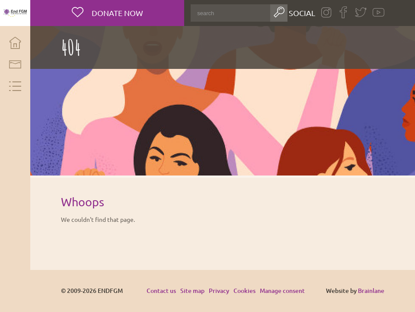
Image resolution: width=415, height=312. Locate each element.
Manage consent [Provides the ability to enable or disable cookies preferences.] (282, 291)
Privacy (219, 290)
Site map (192, 290)
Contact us (161, 290)
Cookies (244, 290)
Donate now (116, 12)
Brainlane (371, 290)
